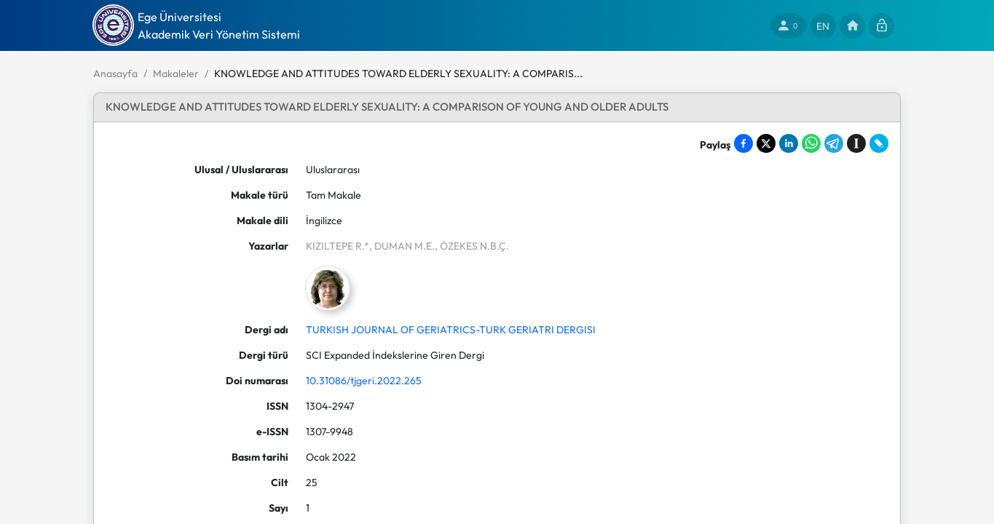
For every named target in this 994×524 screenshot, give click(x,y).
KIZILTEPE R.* (337, 246)
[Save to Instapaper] (856, 143)
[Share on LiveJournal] (878, 143)
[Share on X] (766, 143)
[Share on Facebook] (743, 143)
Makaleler (176, 73)
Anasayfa (115, 73)
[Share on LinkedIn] (788, 143)
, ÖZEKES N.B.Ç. (472, 246)
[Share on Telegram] (833, 143)
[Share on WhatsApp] (811, 143)
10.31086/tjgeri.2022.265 (364, 380)
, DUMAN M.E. (402, 246)
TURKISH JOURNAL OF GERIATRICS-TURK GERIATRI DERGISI (451, 329)
